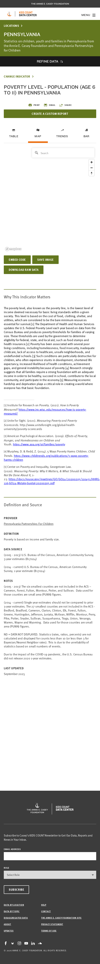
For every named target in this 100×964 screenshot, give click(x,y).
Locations (11, 26)
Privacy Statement (52, 924)
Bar (86, 136)
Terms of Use (49, 930)
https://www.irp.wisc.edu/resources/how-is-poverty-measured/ (45, 411)
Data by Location (14, 904)
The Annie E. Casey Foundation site (61, 917)
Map (38, 136)
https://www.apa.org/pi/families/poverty (39, 444)
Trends (62, 136)
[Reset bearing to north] (91, 173)
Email (49, 105)
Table (13, 136)
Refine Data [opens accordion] (47, 61)
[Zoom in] (91, 162)
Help (43, 904)
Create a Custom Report (50, 114)
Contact (46, 911)
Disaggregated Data (16, 917)
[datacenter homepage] (28, 14)
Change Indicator (17, 76)
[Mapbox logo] (13, 249)
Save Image (45, 259)
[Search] (63, 153)
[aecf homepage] (9, 14)
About (7, 924)
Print (34, 105)
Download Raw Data (24, 270)
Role (6, 867)
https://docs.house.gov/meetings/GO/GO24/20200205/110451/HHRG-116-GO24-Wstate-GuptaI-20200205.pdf (52, 481)
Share (65, 105)
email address (12, 849)
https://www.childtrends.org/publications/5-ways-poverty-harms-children (46, 457)
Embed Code (17, 259)
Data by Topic (12, 911)
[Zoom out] (91, 167)
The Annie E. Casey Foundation (50, 3)
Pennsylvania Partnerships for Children (29, 524)
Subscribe (16, 889)
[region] (50, 199)
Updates (8, 930)
